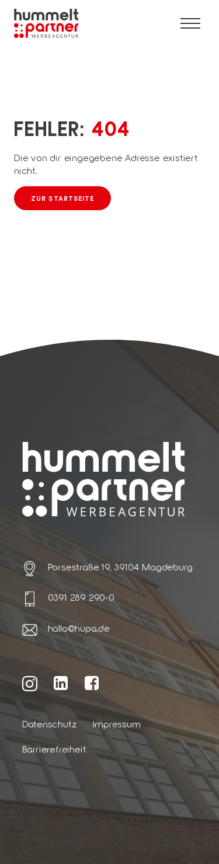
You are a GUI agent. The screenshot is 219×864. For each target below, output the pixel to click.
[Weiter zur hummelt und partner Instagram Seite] (30, 683)
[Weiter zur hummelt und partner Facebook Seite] (92, 682)
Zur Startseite (62, 198)
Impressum (116, 723)
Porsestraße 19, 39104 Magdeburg (120, 566)
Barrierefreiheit (54, 748)
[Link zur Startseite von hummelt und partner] (46, 23)
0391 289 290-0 (81, 596)
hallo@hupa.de (79, 627)
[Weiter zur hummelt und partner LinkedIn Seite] (61, 682)
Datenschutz (49, 723)
